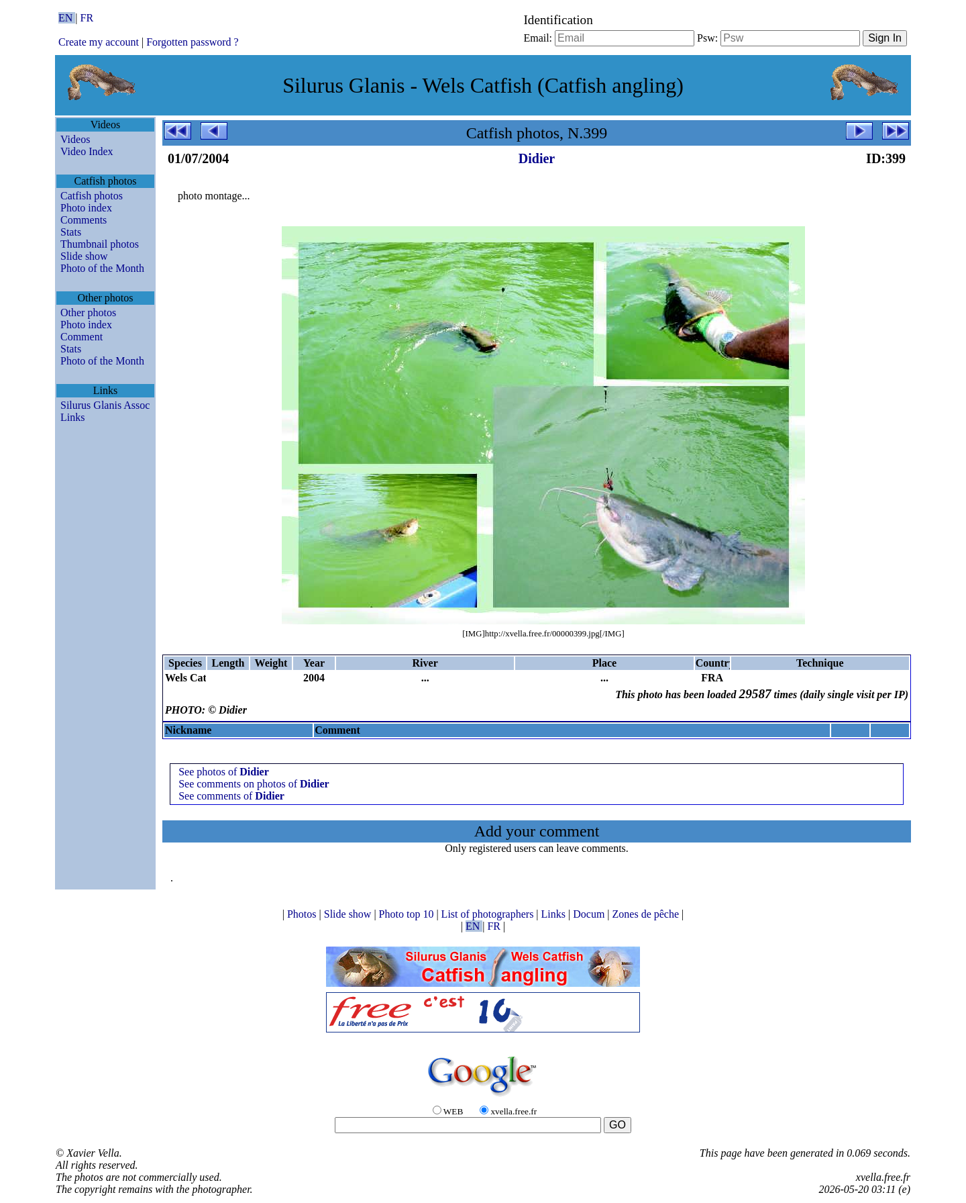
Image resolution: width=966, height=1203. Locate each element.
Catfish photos (91, 195)
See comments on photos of (253, 783)
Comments (83, 220)
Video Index (86, 151)
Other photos (88, 312)
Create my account (98, 42)
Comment (81, 336)
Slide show (84, 256)
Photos (303, 914)
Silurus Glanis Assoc (105, 405)
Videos (75, 139)
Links (72, 417)
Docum (590, 914)
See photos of (223, 771)
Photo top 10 (408, 914)
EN (66, 17)
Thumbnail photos (99, 244)
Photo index (86, 207)
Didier (537, 158)
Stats (70, 232)
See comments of (231, 796)
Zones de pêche (647, 914)
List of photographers (489, 914)
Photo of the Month (102, 268)
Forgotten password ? (192, 42)
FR (87, 17)
